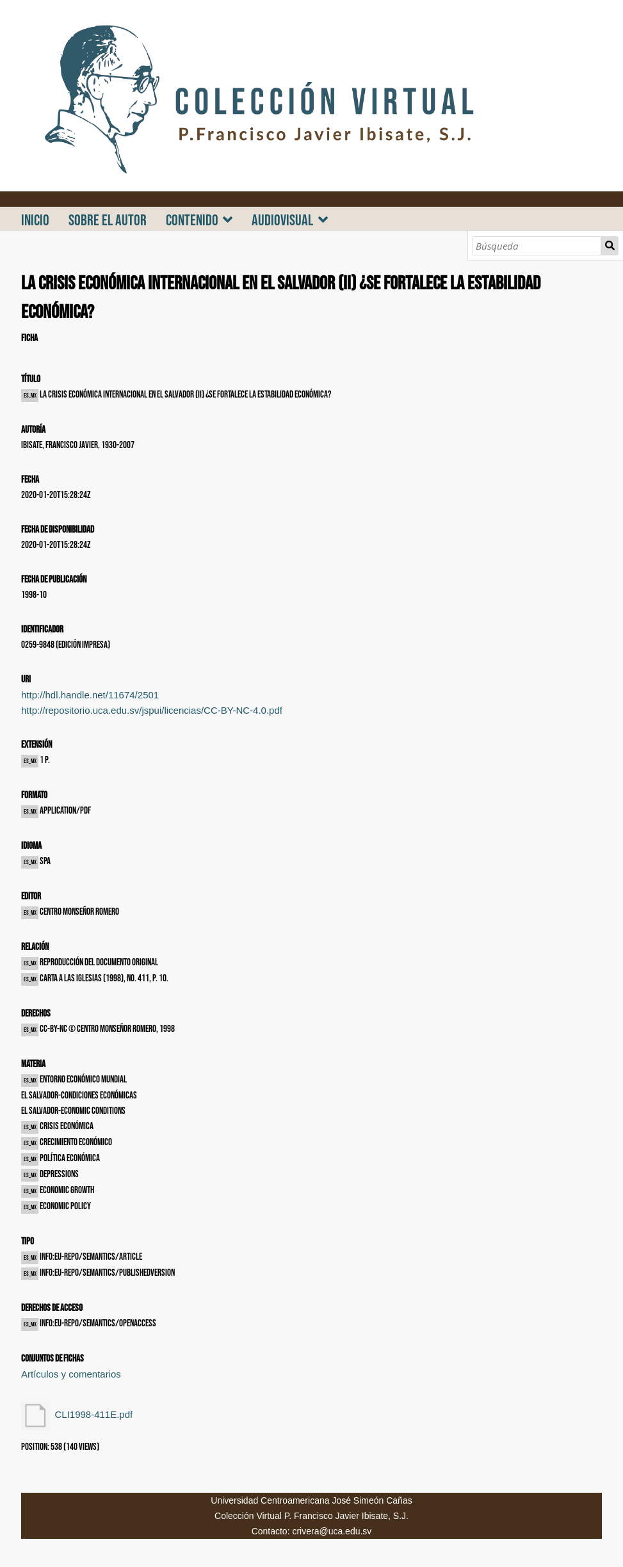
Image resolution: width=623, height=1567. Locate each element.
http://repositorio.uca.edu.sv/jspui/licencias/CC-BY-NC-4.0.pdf (151, 710)
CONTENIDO (192, 220)
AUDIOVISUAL (282, 220)
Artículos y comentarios (71, 1374)
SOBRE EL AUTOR (108, 221)
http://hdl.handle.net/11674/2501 (90, 694)
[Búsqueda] (537, 245)
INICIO (35, 221)
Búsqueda (609, 245)
